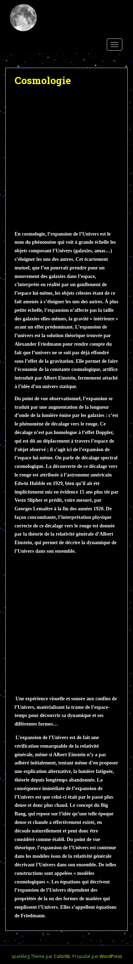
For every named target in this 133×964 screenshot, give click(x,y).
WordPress (111, 956)
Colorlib (62, 956)
